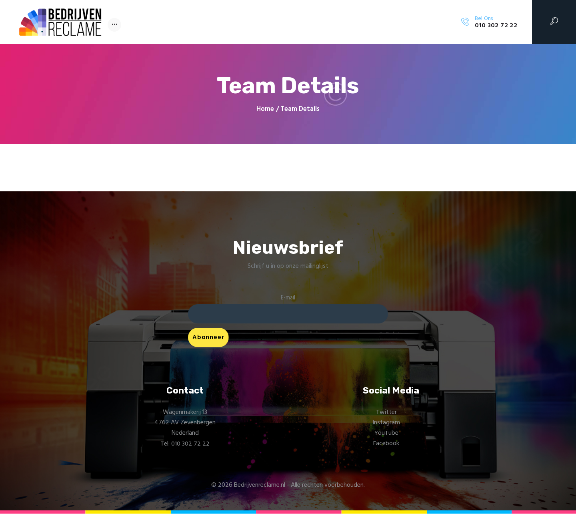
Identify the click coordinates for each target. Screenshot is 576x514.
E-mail (288, 298)
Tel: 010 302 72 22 (185, 444)
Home (265, 109)
